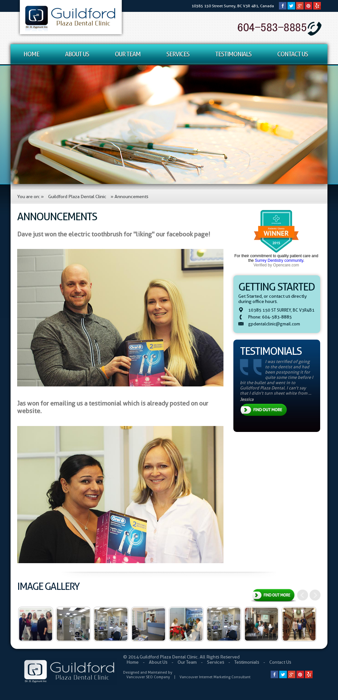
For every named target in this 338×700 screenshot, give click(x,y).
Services (177, 54)
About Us (77, 54)
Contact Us (292, 54)
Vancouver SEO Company (148, 677)
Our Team (128, 54)
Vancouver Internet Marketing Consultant (215, 677)
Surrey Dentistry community (279, 260)
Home (31, 54)
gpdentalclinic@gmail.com (274, 323)
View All (273, 596)
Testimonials (233, 54)
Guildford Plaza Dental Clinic (77, 196)
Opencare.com (286, 265)
